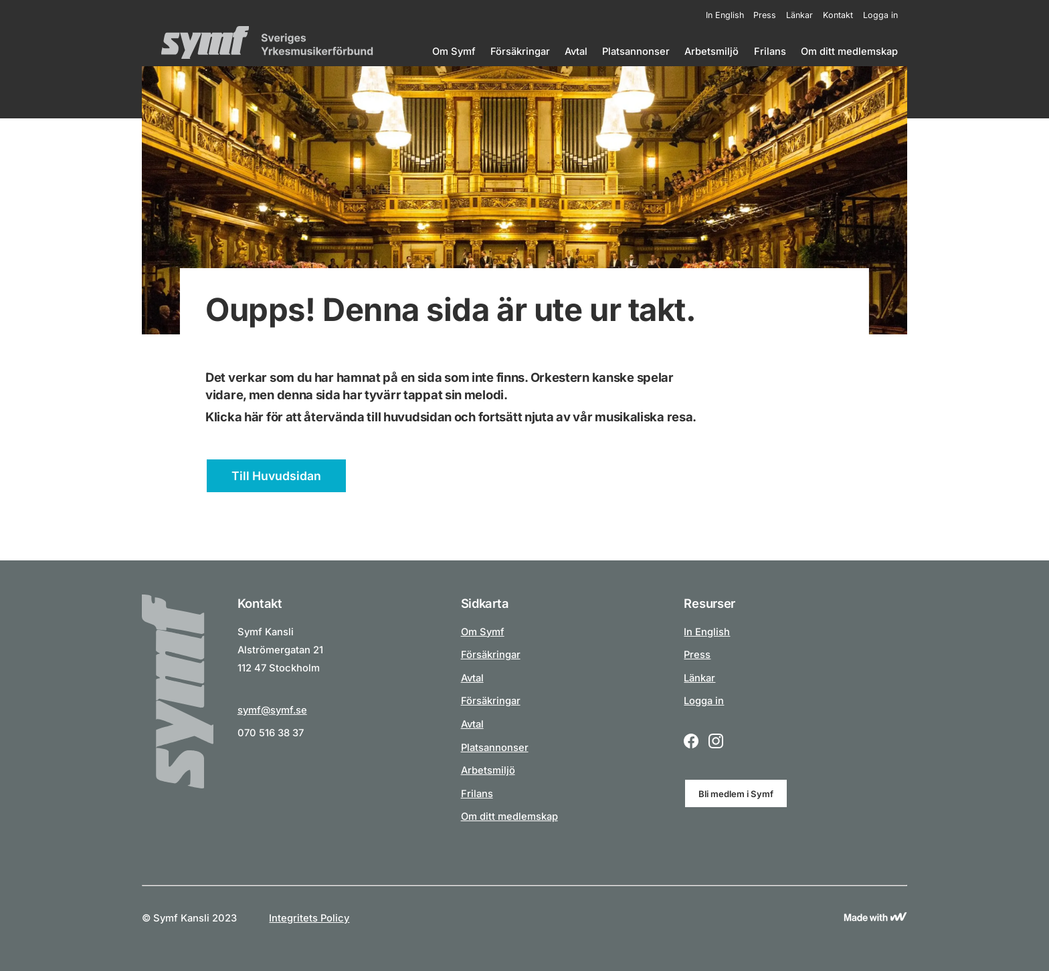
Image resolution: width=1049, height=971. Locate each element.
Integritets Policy (309, 918)
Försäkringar (520, 51)
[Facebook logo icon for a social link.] (691, 742)
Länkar (799, 15)
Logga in (880, 15)
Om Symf (454, 51)
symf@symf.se (272, 710)
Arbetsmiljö (711, 51)
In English (725, 15)
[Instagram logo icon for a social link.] (715, 742)
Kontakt (838, 15)
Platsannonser (636, 51)
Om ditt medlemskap (849, 51)
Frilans (770, 51)
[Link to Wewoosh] (876, 918)
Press (764, 15)
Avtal (576, 51)
